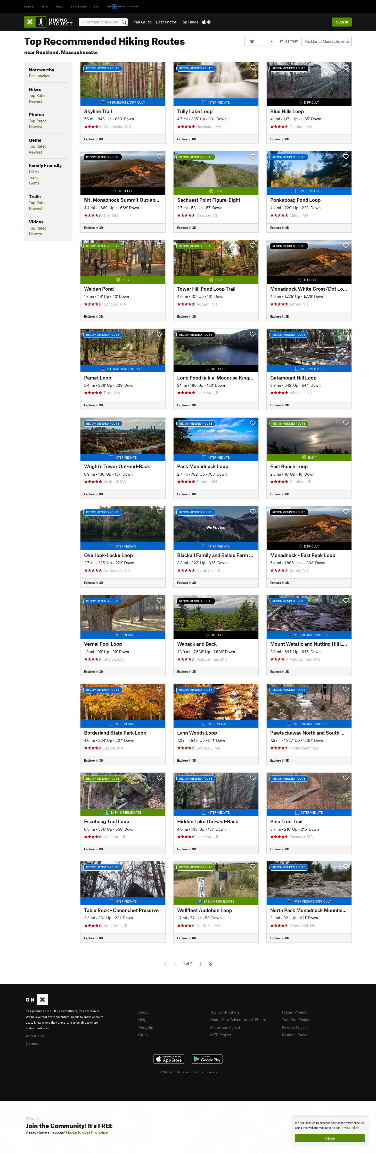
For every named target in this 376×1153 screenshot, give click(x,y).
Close (330, 1138)
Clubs (143, 1034)
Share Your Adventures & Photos (238, 1019)
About (143, 1012)
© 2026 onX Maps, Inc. (174, 1072)
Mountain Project (225, 1027)
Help (142, 1019)
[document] (330, 1131)
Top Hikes (189, 22)
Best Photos (166, 22)
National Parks (294, 1034)
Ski (96, 6)
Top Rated (38, 95)
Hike (59, 6)
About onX (35, 1035)
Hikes (34, 171)
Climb (29, 6)
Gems (34, 183)
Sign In (342, 22)
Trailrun (78, 6)
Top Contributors (225, 1012)
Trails (33, 177)
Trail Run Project (296, 1019)
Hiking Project (294, 1012)
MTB (45, 6)
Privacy (212, 1072)
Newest (35, 101)
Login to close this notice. (88, 1132)
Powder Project (295, 1027)
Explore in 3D (93, 139)
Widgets (145, 1027)
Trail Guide (142, 22)
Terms (199, 1072)
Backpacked (40, 75)
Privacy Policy (349, 1128)
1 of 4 (188, 963)
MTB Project (220, 1034)
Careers (32, 1043)
